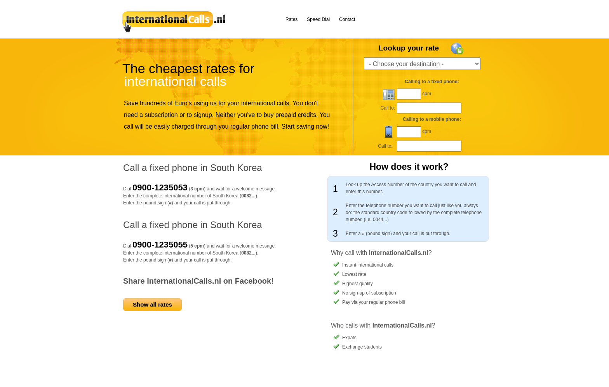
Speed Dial (318, 19)
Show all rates (152, 304)
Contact (347, 19)
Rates (291, 19)
